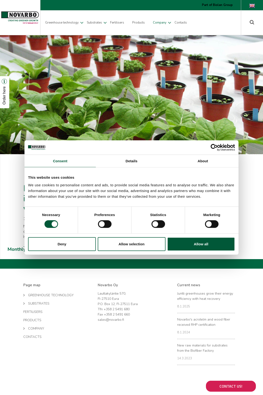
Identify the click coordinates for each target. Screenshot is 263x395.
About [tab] (203, 161)
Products (138, 22)
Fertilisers (117, 22)
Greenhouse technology (62, 22)
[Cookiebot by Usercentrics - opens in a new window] (214, 147)
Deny (62, 244)
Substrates (94, 22)
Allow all (201, 244)
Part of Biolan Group (217, 5)
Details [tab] (131, 161)
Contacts (181, 22)
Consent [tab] (60, 161)
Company (159, 22)
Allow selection (131, 244)
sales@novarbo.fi (111, 319)
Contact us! (230, 386)
